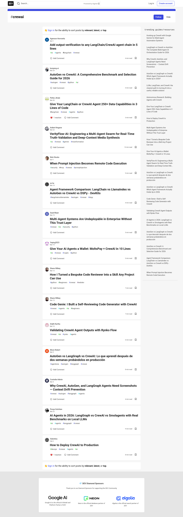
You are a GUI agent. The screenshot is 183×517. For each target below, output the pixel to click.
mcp (61, 167)
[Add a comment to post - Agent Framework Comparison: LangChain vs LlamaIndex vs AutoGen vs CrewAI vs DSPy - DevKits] (57, 203)
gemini (66, 141)
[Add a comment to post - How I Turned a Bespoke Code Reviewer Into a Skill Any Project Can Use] (57, 288)
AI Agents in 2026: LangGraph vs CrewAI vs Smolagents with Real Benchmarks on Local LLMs (94, 417)
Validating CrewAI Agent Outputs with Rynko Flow (83, 330)
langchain (67, 52)
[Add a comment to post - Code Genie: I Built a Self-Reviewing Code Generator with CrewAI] (57, 314)
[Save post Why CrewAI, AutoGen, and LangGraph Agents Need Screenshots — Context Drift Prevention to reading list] (135, 399)
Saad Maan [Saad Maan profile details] (54, 213)
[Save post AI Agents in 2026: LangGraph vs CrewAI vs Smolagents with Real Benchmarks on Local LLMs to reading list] (135, 429)
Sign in (51, 30)
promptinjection (80, 167)
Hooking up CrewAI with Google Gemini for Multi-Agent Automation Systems (159, 38)
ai (51, 52)
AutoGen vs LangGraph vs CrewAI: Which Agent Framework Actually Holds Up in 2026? (160, 76)
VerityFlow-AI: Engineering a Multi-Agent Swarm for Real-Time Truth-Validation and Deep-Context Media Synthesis (92, 135)
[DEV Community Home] (11, 3)
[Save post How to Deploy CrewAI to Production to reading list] (135, 455)
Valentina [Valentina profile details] (53, 439)
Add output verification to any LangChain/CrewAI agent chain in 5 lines (94, 46)
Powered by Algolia (92, 4)
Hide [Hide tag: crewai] (168, 17)
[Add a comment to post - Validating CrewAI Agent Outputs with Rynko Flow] (57, 340)
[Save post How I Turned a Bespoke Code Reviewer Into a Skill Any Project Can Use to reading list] (135, 288)
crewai (76, 52)
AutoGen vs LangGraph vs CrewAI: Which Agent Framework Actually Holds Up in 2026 (160, 189)
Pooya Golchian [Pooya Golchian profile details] (56, 409)
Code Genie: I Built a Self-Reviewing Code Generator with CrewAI (93, 304)
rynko (65, 334)
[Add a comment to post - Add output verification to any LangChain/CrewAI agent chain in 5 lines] (57, 58)
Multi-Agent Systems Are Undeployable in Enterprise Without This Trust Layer (91, 221)
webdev (80, 282)
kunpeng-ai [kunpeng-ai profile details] (54, 68)
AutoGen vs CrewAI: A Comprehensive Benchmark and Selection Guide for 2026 (93, 76)
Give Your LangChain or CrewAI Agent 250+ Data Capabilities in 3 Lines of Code (93, 106)
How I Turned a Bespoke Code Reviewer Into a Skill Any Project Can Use (92, 276)
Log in (151, 3)
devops (53, 449)
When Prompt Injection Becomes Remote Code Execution (88, 163)
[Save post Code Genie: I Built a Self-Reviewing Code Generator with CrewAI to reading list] (135, 314)
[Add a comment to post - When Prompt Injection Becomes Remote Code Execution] (57, 173)
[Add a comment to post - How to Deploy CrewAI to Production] (56, 455)
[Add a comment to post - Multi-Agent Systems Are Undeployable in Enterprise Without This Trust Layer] (57, 233)
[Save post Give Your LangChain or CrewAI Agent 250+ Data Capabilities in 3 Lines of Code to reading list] (135, 118)
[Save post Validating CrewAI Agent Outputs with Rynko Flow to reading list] (135, 340)
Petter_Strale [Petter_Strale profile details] (55, 98)
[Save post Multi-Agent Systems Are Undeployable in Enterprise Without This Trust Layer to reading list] (135, 232)
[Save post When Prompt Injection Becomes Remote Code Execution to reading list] (135, 173)
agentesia (54, 364)
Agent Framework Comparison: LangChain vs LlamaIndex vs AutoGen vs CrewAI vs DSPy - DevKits (90, 191)
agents (58, 52)
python (71, 82)
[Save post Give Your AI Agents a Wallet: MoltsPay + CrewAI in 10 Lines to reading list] (135, 258)
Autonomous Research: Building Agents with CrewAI (159, 98)
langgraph (74, 364)
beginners (63, 282)
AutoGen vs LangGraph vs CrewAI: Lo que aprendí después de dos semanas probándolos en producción (91, 358)
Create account (166, 3)
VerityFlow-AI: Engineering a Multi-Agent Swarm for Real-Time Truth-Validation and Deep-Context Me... (160, 163)
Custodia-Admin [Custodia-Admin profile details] (56, 380)
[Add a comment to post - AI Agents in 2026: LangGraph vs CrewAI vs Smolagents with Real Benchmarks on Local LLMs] (57, 429)
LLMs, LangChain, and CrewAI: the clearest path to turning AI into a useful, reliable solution (160, 88)
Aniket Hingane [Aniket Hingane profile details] (56, 128)
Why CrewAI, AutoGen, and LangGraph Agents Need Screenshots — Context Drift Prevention (93, 387)
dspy (90, 197)
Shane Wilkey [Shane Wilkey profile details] (55, 268)
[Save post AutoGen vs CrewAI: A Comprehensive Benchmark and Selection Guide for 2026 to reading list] (135, 88)
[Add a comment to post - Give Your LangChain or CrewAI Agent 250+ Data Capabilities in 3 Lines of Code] (56, 117)
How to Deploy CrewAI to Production (74, 445)
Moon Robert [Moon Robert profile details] (55, 350)
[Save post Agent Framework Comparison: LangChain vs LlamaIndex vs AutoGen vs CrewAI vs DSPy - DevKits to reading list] (135, 203)
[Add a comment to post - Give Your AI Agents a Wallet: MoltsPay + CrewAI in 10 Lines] (57, 258)
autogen (54, 82)
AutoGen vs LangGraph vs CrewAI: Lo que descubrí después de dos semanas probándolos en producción (160, 236)
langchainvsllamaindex (59, 197)
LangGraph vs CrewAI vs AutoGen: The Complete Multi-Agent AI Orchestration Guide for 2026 (160, 49)
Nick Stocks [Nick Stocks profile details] (54, 157)
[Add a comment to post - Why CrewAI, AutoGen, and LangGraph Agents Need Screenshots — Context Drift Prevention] (57, 399)
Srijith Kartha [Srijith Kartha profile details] (55, 324)
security (54, 167)
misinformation (77, 141)
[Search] (18, 3)
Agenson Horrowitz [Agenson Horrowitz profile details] (57, 39)
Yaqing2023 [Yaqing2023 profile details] (54, 243)
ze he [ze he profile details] (52, 183)
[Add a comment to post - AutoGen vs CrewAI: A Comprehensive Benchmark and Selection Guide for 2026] (57, 88)
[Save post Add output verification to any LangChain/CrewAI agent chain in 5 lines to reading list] (135, 58)
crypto (66, 253)
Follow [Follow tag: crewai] (158, 17)
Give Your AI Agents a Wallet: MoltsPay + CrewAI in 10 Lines (90, 249)
